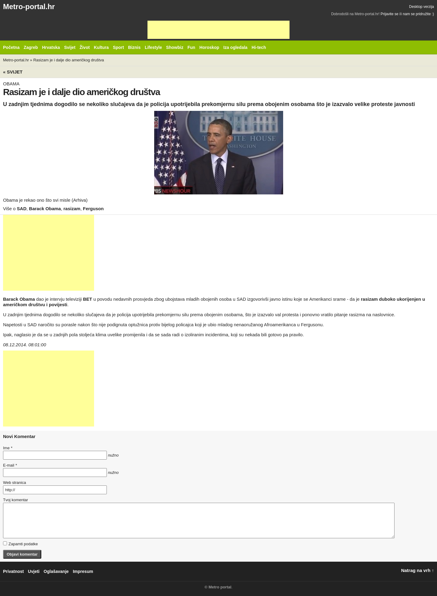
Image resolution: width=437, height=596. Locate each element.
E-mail (10, 465)
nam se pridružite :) (418, 14)
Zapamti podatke (20, 543)
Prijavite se (389, 14)
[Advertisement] (218, 30)
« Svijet (12, 71)
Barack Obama (45, 208)
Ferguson (93, 208)
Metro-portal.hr (29, 6)
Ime (7, 448)
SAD (22, 208)
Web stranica (14, 482)
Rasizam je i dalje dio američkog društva (68, 60)
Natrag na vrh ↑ (417, 570)
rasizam (71, 208)
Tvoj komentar (15, 500)
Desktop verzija (421, 7)
